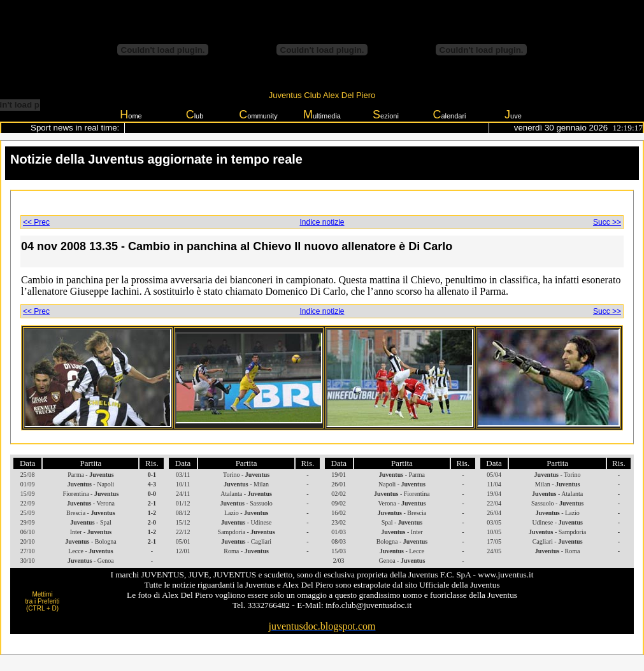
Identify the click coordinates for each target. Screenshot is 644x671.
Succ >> (607, 222)
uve (513, 114)
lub (195, 114)
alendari (449, 114)
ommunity (258, 114)
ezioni (386, 114)
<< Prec (36, 222)
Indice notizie (321, 222)
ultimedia (322, 114)
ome (130, 114)
